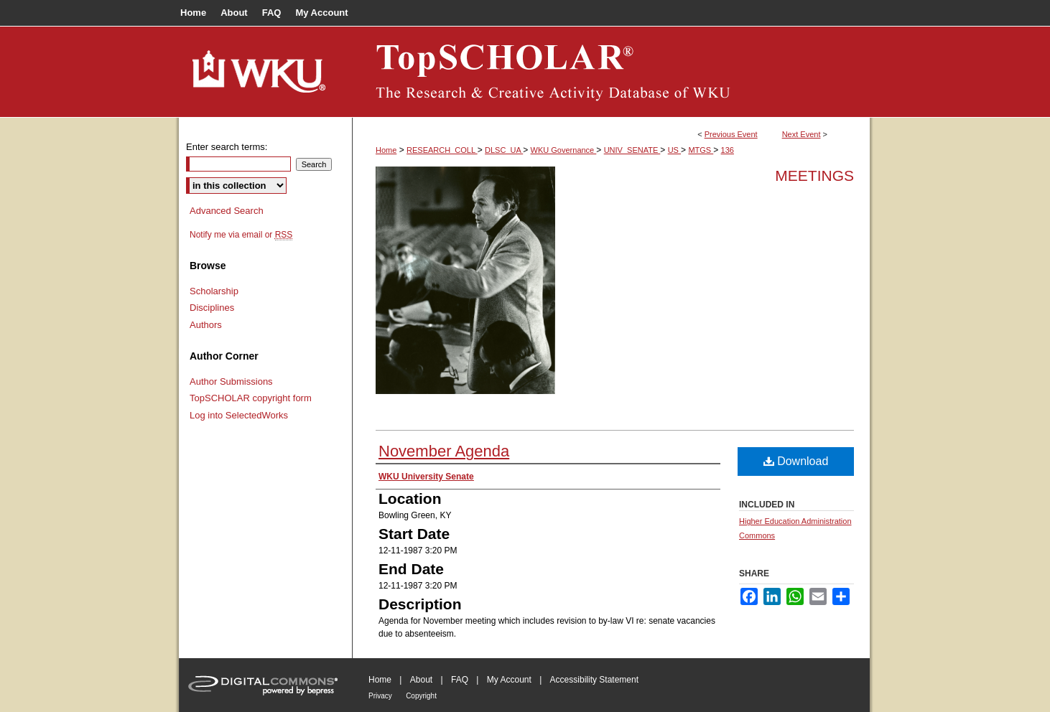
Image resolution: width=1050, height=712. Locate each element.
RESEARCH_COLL (442, 150)
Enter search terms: (226, 146)
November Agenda (443, 451)
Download (796, 461)
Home (386, 150)
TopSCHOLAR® (611, 72)
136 (727, 150)
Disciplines (212, 307)
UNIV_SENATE (632, 150)
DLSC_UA (504, 150)
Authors (206, 324)
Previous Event (731, 134)
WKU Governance (564, 150)
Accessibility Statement (594, 680)
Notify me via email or (241, 235)
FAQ (459, 680)
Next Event (801, 134)
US (674, 150)
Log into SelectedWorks (239, 415)
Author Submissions (231, 381)
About (421, 680)
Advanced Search (227, 210)
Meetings (814, 175)
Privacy (380, 696)
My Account (509, 680)
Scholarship (214, 291)
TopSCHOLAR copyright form (251, 398)
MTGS (700, 150)
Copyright (421, 696)
